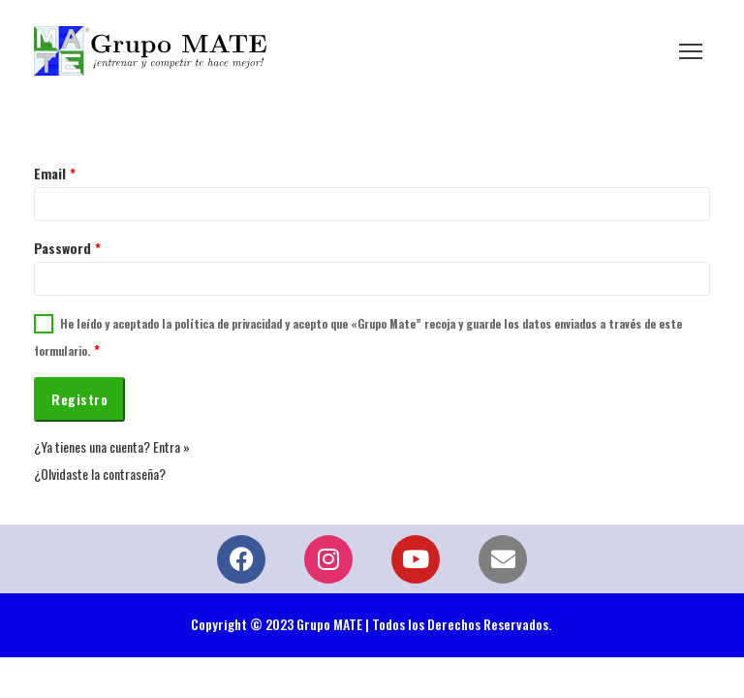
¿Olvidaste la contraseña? (100, 473)
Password (67, 248)
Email (55, 173)
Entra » (171, 446)
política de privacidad (228, 323)
